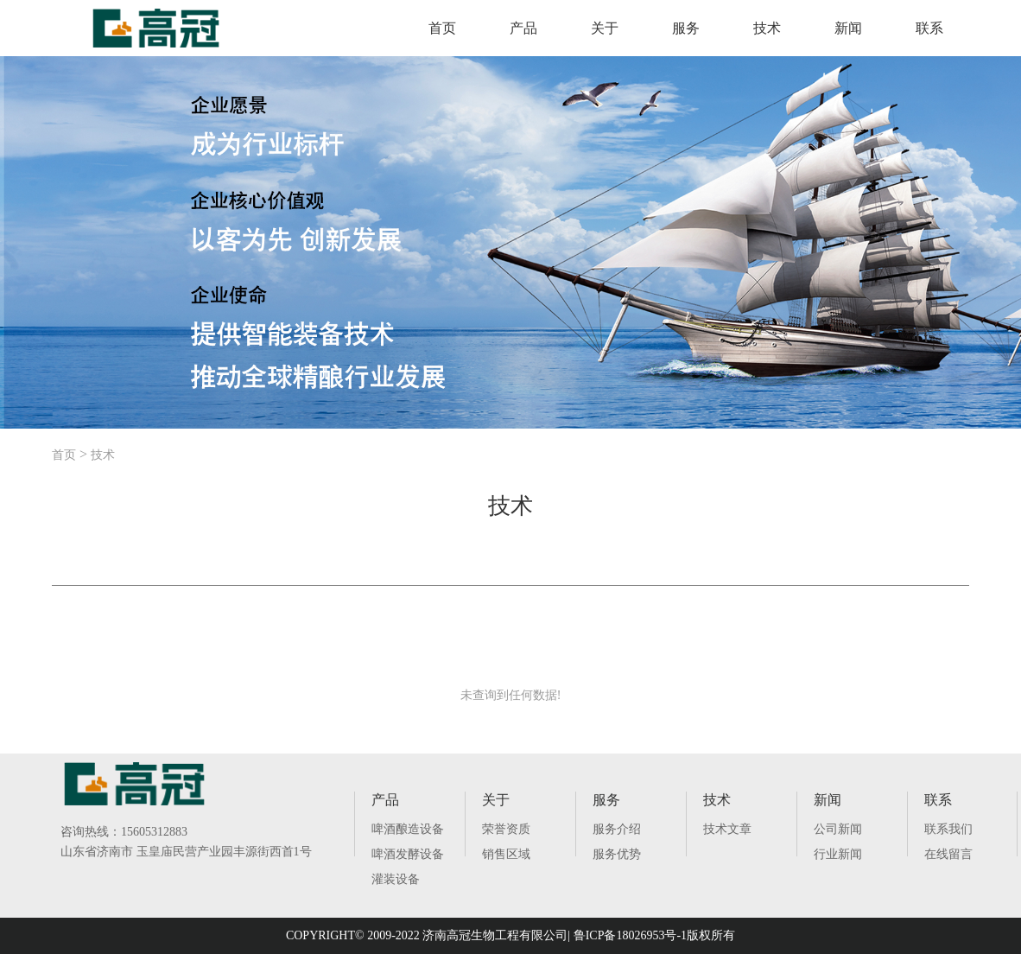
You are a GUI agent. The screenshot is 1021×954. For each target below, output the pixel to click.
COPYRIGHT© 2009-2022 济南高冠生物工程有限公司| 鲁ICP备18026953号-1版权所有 (510, 935)
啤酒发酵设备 (407, 854)
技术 (767, 28)
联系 (929, 28)
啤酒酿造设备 (407, 829)
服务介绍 (617, 829)
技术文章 (727, 829)
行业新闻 (838, 854)
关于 (604, 28)
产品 (523, 28)
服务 (686, 28)
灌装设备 (395, 879)
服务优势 (617, 854)
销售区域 (506, 854)
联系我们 (948, 829)
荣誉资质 (506, 829)
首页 (442, 28)
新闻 (848, 28)
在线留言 (948, 854)
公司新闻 (838, 829)
